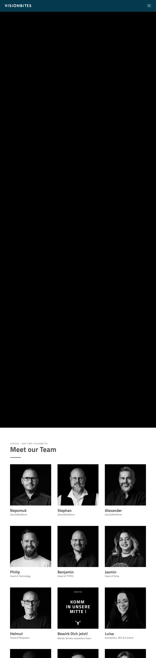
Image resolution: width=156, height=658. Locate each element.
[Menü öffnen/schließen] (149, 6)
